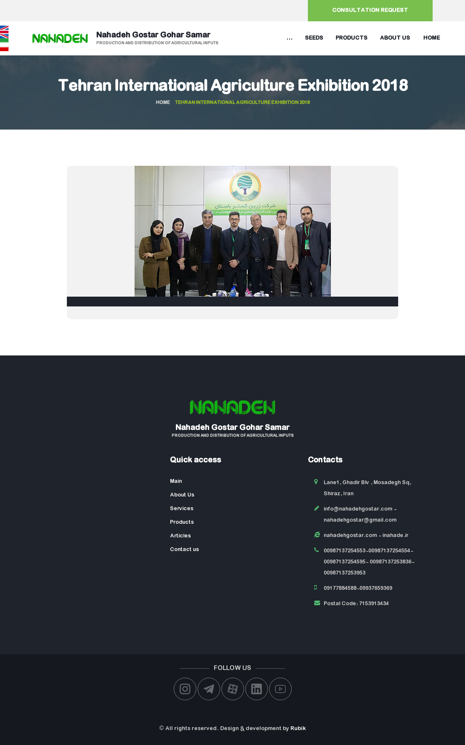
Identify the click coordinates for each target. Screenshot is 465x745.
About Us (182, 495)
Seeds (314, 38)
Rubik (298, 728)
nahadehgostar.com (350, 535)
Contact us (184, 549)
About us (395, 38)
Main (176, 481)
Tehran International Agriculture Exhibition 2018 (233, 87)
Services (181, 508)
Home (431, 38)
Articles (180, 535)
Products (351, 38)
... (289, 38)
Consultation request (370, 10)
